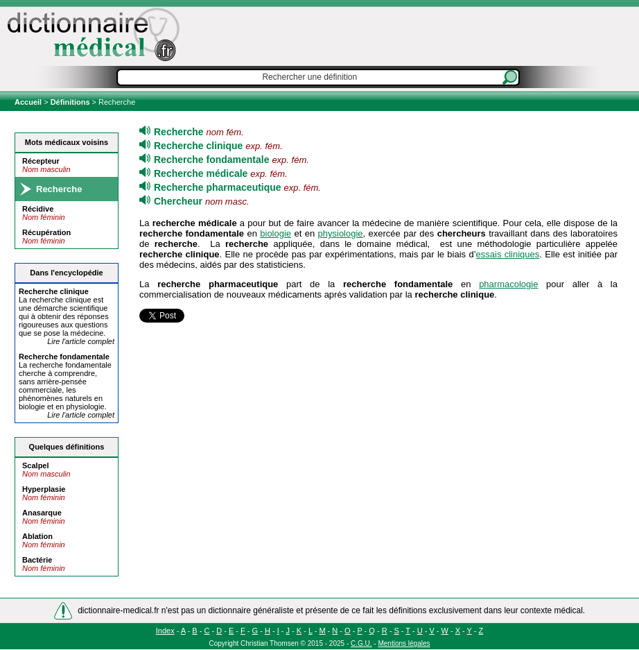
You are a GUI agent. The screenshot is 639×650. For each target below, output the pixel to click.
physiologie (340, 233)
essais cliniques (508, 254)
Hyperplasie (43, 489)
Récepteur (41, 161)
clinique (54, 291)
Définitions (70, 102)
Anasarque (42, 512)
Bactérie (37, 560)
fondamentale (64, 356)
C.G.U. (361, 643)
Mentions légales (404, 643)
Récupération (46, 232)
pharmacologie (508, 284)
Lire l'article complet (80, 341)
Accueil (29, 102)
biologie (275, 233)
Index (165, 630)
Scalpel (35, 465)
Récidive (37, 209)
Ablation (37, 536)
